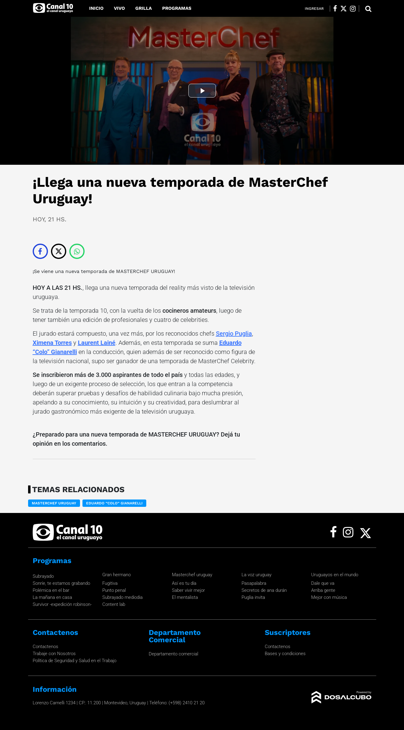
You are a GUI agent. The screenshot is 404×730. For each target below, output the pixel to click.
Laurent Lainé (96, 342)
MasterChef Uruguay (54, 503)
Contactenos (45, 646)
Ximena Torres (52, 342)
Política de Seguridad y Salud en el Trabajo (74, 660)
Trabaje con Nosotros (54, 653)
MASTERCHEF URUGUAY (144, 271)
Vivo (119, 8)
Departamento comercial (173, 654)
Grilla (143, 8)
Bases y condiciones (285, 653)
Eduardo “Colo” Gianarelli (114, 503)
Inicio (96, 8)
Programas (176, 8)
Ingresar (314, 8)
